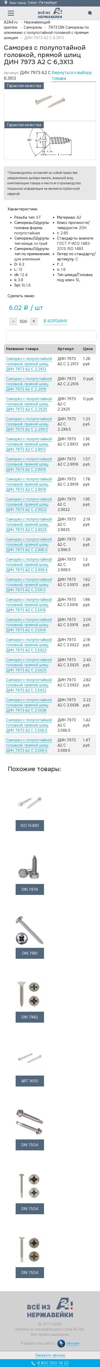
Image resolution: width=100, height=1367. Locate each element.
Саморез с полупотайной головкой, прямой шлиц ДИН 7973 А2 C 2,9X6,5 (29, 544)
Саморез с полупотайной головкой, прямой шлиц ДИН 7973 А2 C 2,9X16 (29, 464)
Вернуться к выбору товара (72, 75)
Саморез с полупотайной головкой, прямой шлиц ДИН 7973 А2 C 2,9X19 (29, 484)
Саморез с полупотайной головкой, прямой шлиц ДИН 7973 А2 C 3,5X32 (29, 685)
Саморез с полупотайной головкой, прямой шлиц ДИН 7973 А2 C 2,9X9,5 (29, 564)
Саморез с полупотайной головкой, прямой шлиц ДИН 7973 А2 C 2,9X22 (29, 504)
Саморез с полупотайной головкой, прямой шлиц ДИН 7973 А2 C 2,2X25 (29, 404)
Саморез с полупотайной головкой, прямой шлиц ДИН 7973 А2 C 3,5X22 (29, 644)
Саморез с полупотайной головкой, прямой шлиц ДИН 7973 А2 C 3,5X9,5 (29, 745)
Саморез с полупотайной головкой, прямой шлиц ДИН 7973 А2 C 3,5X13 (29, 584)
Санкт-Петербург (42, 3)
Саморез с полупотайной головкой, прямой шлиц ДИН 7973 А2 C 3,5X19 (29, 624)
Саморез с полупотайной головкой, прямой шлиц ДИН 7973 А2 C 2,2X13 (29, 363)
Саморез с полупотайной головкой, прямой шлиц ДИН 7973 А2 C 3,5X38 (29, 705)
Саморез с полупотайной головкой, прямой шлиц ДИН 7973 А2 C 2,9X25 (29, 524)
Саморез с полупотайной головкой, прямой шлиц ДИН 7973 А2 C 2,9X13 (29, 444)
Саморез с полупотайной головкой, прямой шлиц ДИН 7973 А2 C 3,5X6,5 (29, 725)
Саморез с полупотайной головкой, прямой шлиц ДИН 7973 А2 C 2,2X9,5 (29, 424)
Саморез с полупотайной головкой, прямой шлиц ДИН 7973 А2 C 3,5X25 (29, 665)
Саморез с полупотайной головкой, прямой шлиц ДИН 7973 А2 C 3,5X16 (29, 604)
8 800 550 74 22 (53, 1363)
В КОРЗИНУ (55, 321)
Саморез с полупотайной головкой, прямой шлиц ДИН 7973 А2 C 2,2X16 (29, 384)
